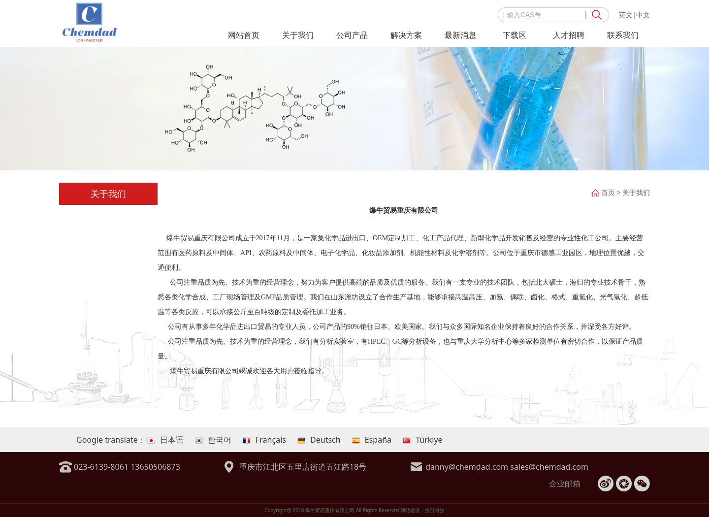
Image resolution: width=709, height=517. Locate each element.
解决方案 (406, 35)
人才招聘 (568, 35)
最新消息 (460, 35)
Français (264, 439)
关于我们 (298, 35)
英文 (626, 14)
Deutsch (319, 439)
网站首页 (243, 35)
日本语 (165, 439)
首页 (608, 192)
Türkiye (422, 439)
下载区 (514, 35)
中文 (643, 14)
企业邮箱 (564, 483)
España (371, 439)
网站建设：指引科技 (422, 510)
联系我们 (623, 35)
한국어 (213, 439)
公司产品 (352, 35)
